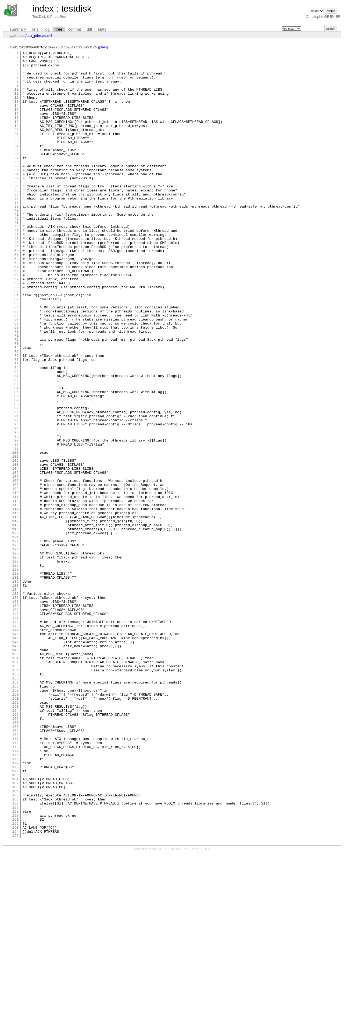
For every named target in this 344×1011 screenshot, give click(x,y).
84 (16, 455)
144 (15, 745)
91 (16, 489)
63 (16, 353)
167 (15, 857)
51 (16, 295)
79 (16, 431)
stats (102, 29)
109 (15, 576)
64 (16, 358)
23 (16, 160)
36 (16, 223)
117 (15, 615)
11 (16, 102)
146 (15, 755)
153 (15, 789)
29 (16, 189)
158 (15, 813)
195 (15, 992)
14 (16, 116)
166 (15, 852)
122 (15, 639)
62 (16, 349)
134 (15, 697)
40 (16, 242)
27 (16, 179)
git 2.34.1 (164, 1006)
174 (15, 891)
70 (16, 387)
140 (15, 726)
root (22, 36)
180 (15, 920)
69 (16, 382)
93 (16, 499)
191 (15, 973)
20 (16, 145)
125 (15, 654)
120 (15, 629)
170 (15, 871)
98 (16, 523)
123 (15, 644)
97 (16, 518)
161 (15, 828)
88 (16, 474)
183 (15, 934)
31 (16, 199)
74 (16, 407)
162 (15, 833)
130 (15, 678)
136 (15, 707)
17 (16, 131)
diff (89, 29)
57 (16, 324)
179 (15, 915)
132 (15, 687)
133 (15, 692)
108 (15, 571)
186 (15, 949)
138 (15, 716)
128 (15, 668)
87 (16, 470)
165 (15, 847)
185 (15, 944)
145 (15, 750)
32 (16, 203)
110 (15, 581)
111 (15, 586)
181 (15, 925)
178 (15, 910)
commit (74, 29)
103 (15, 547)
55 (16, 315)
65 (16, 363)
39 (16, 237)
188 (15, 958)
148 (15, 765)
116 (15, 610)
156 (15, 804)
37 (16, 228)
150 (15, 775)
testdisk (76, 8)
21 (16, 150)
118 (15, 620)
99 (16, 528)
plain (103, 47)
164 (15, 842)
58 (16, 329)
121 (15, 634)
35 (16, 218)
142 (15, 736)
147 (15, 760)
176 (15, 900)
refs (35, 29)
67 (16, 373)
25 (16, 170)
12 (16, 107)
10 (16, 97)
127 (15, 663)
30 (16, 194)
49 (16, 286)
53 (16, 305)
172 (15, 881)
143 (15, 741)
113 (15, 595)
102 (15, 542)
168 (15, 862)
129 (15, 673)
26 (16, 174)
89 (16, 479)
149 (15, 770)
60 (16, 339)
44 (16, 261)
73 (16, 402)
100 (15, 533)
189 (15, 963)
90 (16, 484)
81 (16, 441)
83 (16, 450)
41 (16, 247)
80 (16, 436)
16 (16, 126)
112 (15, 591)
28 (16, 184)
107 (15, 566)
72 (16, 397)
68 (16, 378)
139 (15, 721)
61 (16, 344)
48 (16, 281)
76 (16, 416)
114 (15, 600)
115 (15, 605)
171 (15, 876)
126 (15, 658)
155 (15, 799)
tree (59, 29)
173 (15, 886)
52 (16, 300)
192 (15, 978)
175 (15, 895)
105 (15, 557)
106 (15, 562)
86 (16, 465)
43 (16, 257)
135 (15, 702)
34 (16, 213)
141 (15, 731)
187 (15, 954)
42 (16, 252)
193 (15, 983)
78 (16, 426)
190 (15, 968)
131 (15, 683)
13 (16, 111)
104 (15, 552)
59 (16, 334)
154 (15, 794)
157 (15, 808)
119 (15, 624)
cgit (154, 1006)
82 (16, 445)
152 (15, 784)
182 (15, 929)
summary (18, 29)
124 (15, 649)
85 (16, 460)
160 (15, 823)
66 (16, 368)
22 (16, 155)
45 (16, 266)
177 (15, 905)
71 (16, 392)
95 (16, 508)
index (43, 8)
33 (16, 208)
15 (16, 121)
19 (16, 140)
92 (16, 494)
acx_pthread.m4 (39, 36)
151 (15, 779)
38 (16, 232)
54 (16, 310)
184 (15, 939)
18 (16, 136)
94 (16, 503)
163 (15, 837)
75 (16, 412)
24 (16, 165)
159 (15, 818)
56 (16, 320)
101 (15, 537)
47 (16, 276)
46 (16, 271)
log (47, 29)
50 (16, 291)
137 (15, 712)
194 (15, 987)
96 (16, 513)
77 (16, 421)
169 (15, 866)
